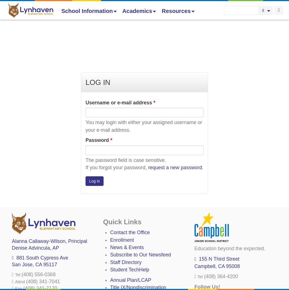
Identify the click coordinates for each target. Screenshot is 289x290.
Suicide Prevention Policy (138, 268)
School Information (89, 11)
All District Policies (130, 276)
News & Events (127, 206)
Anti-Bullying (124, 261)
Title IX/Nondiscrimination (138, 246)
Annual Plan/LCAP (130, 239)
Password (99, 99)
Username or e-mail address (120, 61)
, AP (35, 207)
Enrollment (122, 199)
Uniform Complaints (132, 253)
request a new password (175, 126)
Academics (139, 11)
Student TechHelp (129, 228)
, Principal (49, 200)
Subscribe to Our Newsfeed (140, 213)
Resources (178, 11)
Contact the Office (130, 191)
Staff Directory (125, 221)
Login (278, 10)
